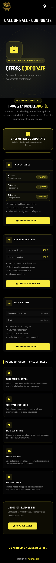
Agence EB (33, 559)
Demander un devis (27, 221)
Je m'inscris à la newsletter (28, 548)
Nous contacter (23, 526)
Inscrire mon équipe (28, 284)
